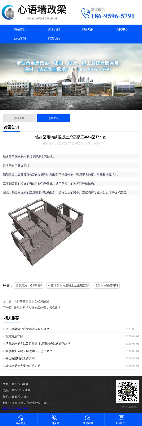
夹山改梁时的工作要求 (20, 358)
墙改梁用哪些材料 (106, 285)
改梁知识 (54, 118)
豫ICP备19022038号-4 (16, 408)
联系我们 (54, 38)
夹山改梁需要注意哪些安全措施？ (27, 329)
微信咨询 (88, 419)
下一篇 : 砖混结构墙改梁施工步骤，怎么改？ (32, 307)
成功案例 (20, 38)
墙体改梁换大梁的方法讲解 (23, 365)
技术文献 (19, 118)
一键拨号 (54, 419)
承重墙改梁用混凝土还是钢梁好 (68, 285)
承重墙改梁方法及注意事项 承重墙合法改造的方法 (38, 343)
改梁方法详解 (14, 336)
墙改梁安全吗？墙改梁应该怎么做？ (28, 351)
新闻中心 (122, 29)
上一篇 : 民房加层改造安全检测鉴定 (26, 301)
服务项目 (88, 29)
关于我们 (54, 29)
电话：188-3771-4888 (16, 390)
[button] (71, 106)
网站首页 (20, 29)
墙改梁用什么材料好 (28, 285)
